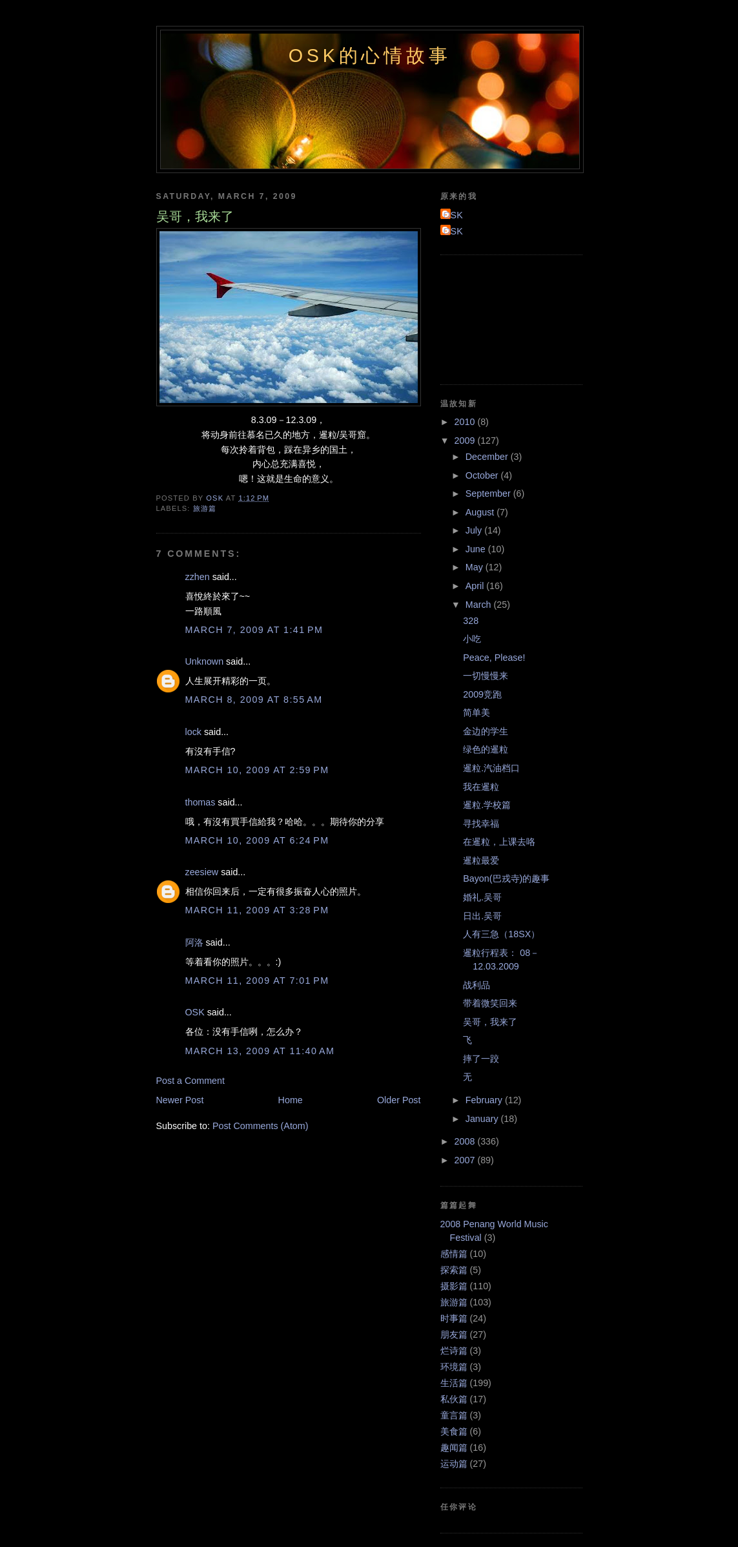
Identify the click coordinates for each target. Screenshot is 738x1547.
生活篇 (453, 1383)
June (477, 549)
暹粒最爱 (481, 860)
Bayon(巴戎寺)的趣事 (506, 878)
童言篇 (453, 1415)
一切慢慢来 (485, 675)
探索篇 (453, 1270)
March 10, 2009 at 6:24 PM (257, 840)
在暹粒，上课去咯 (499, 841)
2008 (466, 1141)
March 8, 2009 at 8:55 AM (254, 699)
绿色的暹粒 (485, 749)
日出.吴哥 (482, 916)
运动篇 (453, 1464)
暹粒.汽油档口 (491, 768)
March (480, 604)
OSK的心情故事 (370, 55)
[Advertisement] (498, 317)
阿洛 (194, 942)
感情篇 (453, 1254)
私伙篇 (453, 1399)
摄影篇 (453, 1286)
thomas (200, 802)
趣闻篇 (453, 1447)
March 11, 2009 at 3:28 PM (257, 910)
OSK (195, 1012)
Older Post (399, 1100)
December (488, 457)
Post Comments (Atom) (260, 1126)
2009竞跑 (482, 694)
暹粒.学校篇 (487, 805)
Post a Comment (190, 1080)
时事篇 (453, 1318)
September (489, 493)
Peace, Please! (494, 657)
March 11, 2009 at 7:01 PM (257, 980)
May (476, 567)
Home (290, 1100)
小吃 (472, 639)
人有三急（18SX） (501, 934)
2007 (466, 1160)
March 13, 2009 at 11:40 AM (260, 1051)
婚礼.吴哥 (482, 897)
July (475, 530)
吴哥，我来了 (490, 1022)
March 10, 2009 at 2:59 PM (257, 770)
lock (193, 732)
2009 (466, 440)
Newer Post (180, 1100)
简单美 (476, 712)
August (481, 512)
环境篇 (453, 1367)
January (483, 1119)
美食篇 (453, 1431)
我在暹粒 (481, 787)
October (483, 475)
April (476, 586)
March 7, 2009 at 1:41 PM (254, 630)
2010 (466, 422)
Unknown (204, 661)
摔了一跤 (481, 1059)
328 (470, 621)
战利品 (476, 985)
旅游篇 (204, 508)
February (485, 1100)
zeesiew (202, 872)
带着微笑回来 (490, 1003)
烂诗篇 (453, 1350)
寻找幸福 (481, 823)
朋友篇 (453, 1334)
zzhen (197, 577)
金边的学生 (485, 731)
